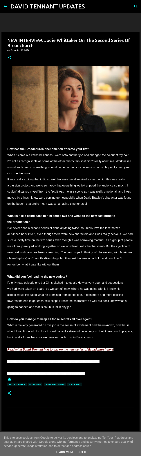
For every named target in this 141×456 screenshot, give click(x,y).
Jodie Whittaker (55, 384)
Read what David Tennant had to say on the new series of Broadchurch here (60, 349)
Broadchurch (17, 384)
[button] (9, 57)
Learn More (65, 452)
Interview (35, 384)
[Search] (90, 6)
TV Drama (74, 384)
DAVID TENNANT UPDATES (47, 6)
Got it (81, 452)
